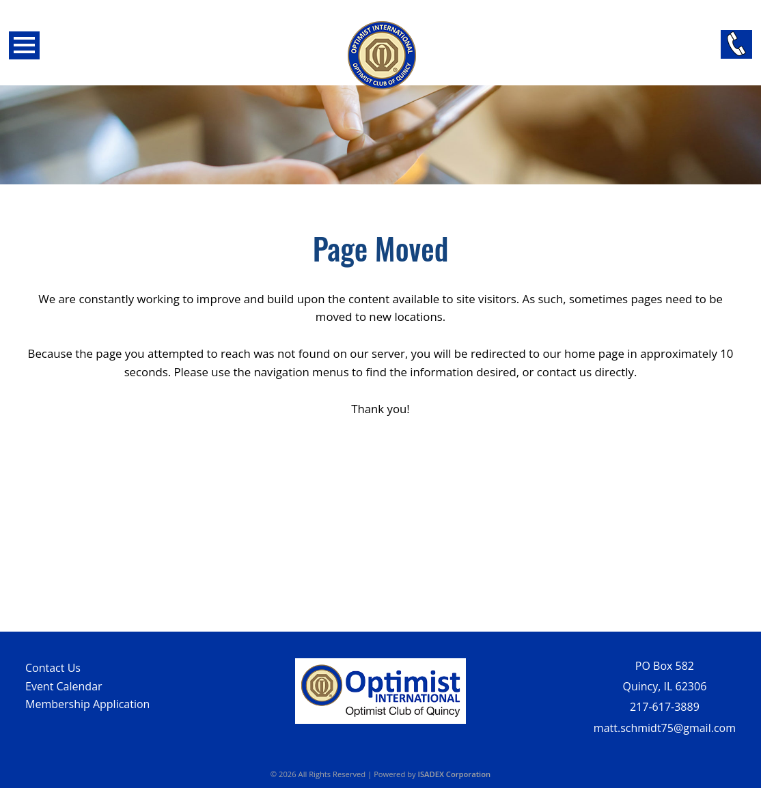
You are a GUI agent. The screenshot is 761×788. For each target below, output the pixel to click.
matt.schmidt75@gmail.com (665, 727)
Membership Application (87, 704)
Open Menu (24, 45)
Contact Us (53, 667)
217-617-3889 (665, 706)
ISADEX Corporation (454, 774)
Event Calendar (63, 686)
